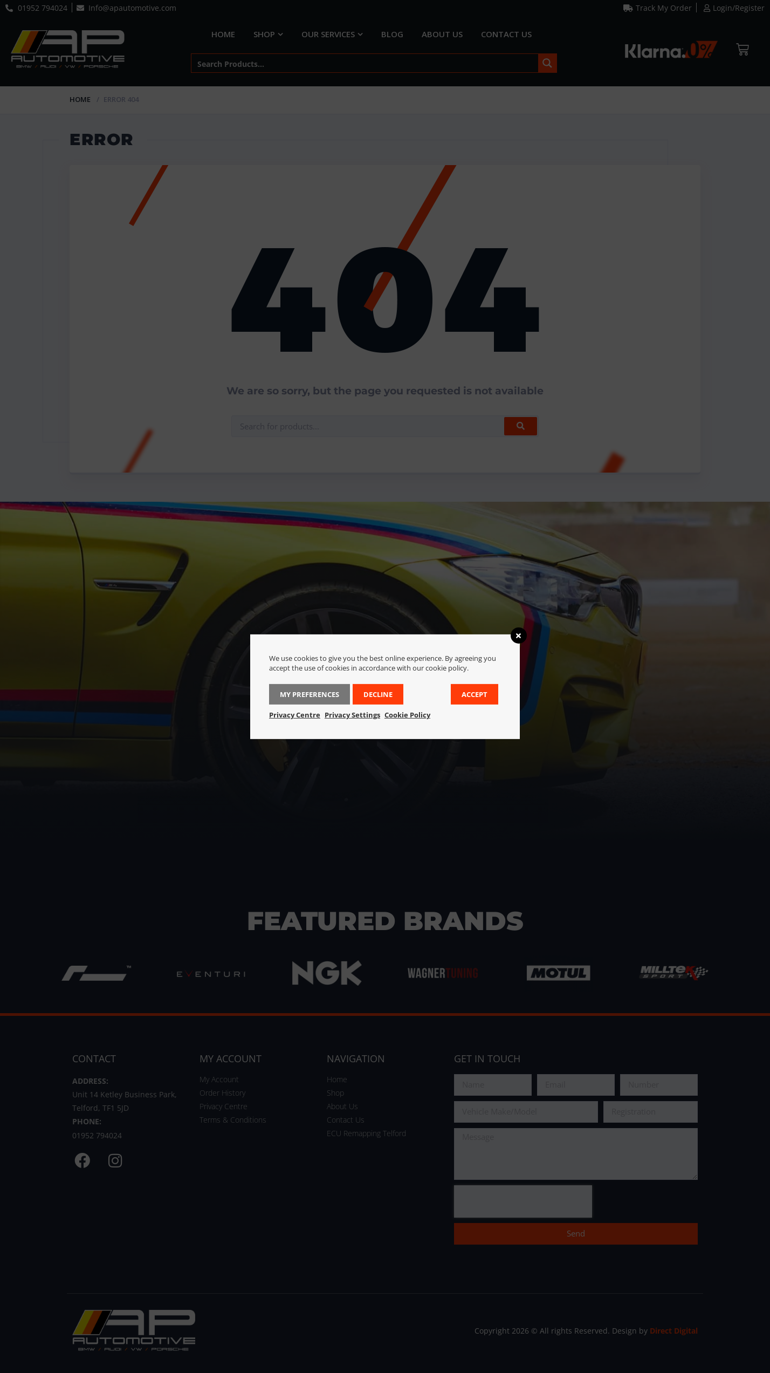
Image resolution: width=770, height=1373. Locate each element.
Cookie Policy (407, 715)
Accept (474, 694)
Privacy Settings (352, 715)
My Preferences (309, 694)
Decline (378, 694)
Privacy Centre (294, 715)
